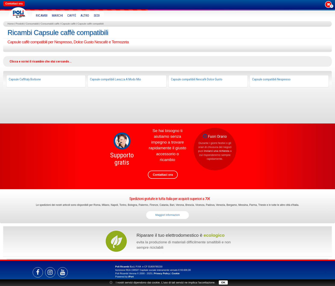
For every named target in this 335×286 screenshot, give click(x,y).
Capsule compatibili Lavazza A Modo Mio (115, 79)
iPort (131, 276)
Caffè (71, 15)
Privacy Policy (162, 273)
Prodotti (20, 23)
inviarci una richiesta (216, 150)
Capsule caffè (68, 23)
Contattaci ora (14, 3)
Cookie (176, 273)
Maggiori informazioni (167, 214)
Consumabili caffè (50, 23)
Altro (85, 15)
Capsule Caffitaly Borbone (25, 79)
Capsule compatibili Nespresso (271, 79)
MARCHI (57, 15)
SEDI (97, 15)
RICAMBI (42, 15)
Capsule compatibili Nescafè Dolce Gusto (196, 79)
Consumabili (32, 23)
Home (10, 23)
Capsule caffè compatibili (91, 23)
